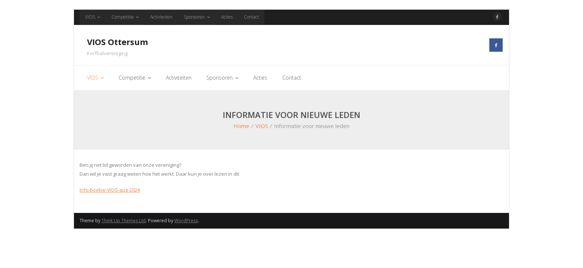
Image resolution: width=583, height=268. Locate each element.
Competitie (123, 17)
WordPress (186, 220)
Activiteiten (161, 17)
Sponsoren (194, 17)
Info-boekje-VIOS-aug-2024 (110, 189)
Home (241, 126)
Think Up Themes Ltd (124, 220)
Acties (227, 17)
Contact (251, 17)
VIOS (90, 17)
